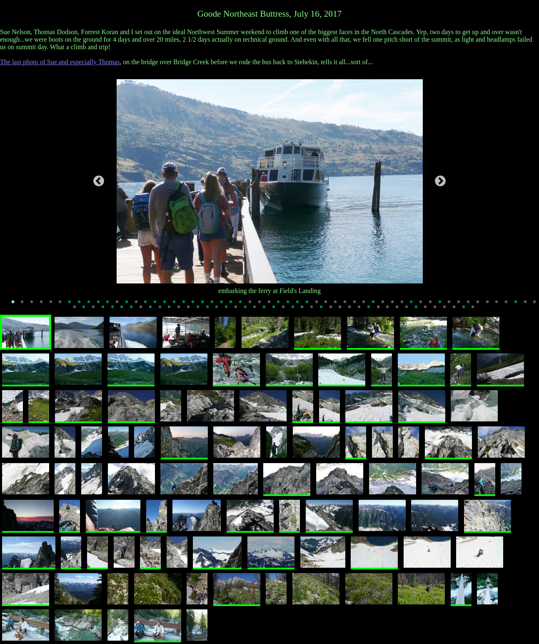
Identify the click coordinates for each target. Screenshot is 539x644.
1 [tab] (16, 305)
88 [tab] (371, 310)
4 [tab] (44, 305)
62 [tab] (125, 310)
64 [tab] (144, 310)
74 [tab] (239, 310)
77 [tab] (267, 310)
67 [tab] (172, 310)
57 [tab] (77, 310)
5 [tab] (54, 305)
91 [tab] (400, 310)
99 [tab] (476, 310)
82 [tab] (314, 310)
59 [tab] (96, 310)
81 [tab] (305, 310)
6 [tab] (63, 305)
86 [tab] (352, 310)
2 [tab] (25, 305)
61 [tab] (115, 310)
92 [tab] (409, 310)
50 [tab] (481, 305)
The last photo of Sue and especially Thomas (60, 61)
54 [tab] (518, 305)
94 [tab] (428, 310)
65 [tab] (153, 310)
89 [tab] (381, 310)
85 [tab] (343, 310)
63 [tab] (134, 310)
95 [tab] (438, 310)
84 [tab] (333, 310)
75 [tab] (248, 310)
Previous (98, 181)
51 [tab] (490, 305)
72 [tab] (220, 310)
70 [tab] (201, 310)
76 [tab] (258, 310)
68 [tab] (181, 310)
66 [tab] (163, 310)
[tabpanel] (270, 181)
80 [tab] (296, 310)
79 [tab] (286, 310)
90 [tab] (391, 310)
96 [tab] (447, 310)
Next (440, 181)
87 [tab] (362, 310)
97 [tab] (457, 310)
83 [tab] (324, 310)
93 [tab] (419, 310)
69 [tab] (191, 310)
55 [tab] (528, 305)
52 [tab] (500, 305)
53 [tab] (509, 305)
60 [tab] (106, 310)
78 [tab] (276, 310)
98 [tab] (466, 310)
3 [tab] (34, 305)
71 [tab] (210, 310)
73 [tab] (229, 310)
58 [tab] (87, 310)
